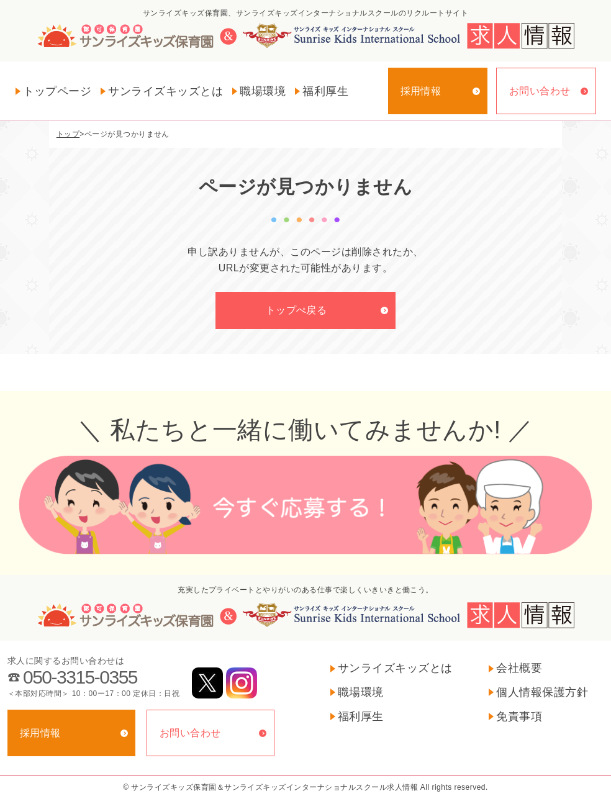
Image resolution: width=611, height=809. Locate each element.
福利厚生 (325, 91)
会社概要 (519, 668)
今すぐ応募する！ (305, 506)
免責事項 (519, 716)
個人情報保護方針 (542, 692)
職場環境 (263, 91)
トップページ (57, 91)
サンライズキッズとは (165, 91)
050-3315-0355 (80, 677)
